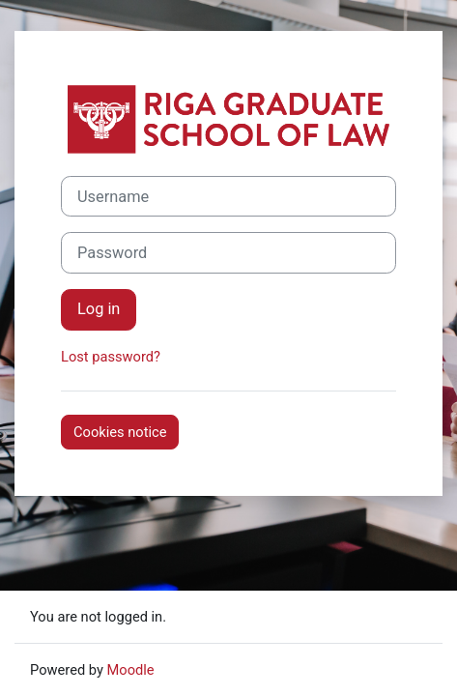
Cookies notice (119, 432)
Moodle (131, 670)
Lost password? (110, 356)
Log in (98, 309)
